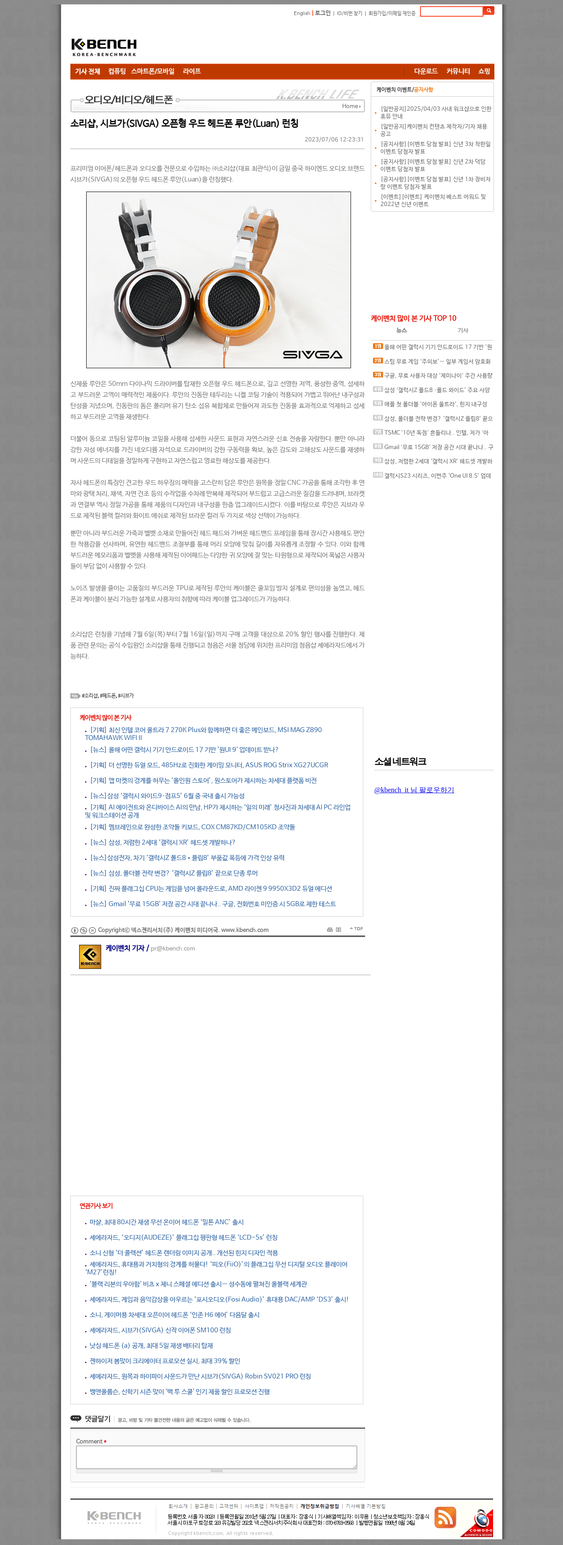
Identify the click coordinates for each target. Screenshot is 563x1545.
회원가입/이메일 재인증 (392, 13)
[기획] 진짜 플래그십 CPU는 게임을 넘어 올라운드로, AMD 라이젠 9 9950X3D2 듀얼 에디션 (208, 888)
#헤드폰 (108, 696)
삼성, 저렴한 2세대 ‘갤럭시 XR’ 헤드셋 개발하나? (433, 463)
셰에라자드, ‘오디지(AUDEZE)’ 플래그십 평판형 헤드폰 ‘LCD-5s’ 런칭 (181, 1237)
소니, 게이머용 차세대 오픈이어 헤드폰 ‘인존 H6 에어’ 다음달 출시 (172, 1315)
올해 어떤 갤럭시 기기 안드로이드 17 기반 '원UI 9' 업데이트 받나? (432, 349)
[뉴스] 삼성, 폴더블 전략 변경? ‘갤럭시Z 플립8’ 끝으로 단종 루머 (171, 873)
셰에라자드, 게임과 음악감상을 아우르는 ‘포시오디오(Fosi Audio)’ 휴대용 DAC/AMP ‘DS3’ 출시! (217, 1299)
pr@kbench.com (173, 949)
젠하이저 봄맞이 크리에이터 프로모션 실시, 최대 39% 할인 (162, 1361)
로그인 (323, 13)
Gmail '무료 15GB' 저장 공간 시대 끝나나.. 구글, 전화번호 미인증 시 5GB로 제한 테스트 (433, 449)
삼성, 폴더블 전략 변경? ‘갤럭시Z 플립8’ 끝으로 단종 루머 (433, 421)
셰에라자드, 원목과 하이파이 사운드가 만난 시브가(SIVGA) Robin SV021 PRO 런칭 (198, 1376)
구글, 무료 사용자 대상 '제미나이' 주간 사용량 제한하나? (433, 378)
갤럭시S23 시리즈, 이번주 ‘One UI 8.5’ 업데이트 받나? (432, 478)
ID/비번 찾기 (349, 13)
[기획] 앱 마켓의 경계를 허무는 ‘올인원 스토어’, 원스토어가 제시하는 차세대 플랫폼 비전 (201, 780)
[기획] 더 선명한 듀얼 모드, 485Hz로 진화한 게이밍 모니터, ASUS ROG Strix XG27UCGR (206, 765)
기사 (463, 330)
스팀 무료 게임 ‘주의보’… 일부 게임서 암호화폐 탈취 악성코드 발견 (432, 364)
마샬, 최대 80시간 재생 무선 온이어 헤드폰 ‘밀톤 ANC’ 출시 (164, 1222)
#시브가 (126, 696)
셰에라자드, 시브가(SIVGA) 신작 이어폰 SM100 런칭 (158, 1330)
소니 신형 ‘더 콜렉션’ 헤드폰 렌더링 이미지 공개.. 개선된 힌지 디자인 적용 (181, 1253)
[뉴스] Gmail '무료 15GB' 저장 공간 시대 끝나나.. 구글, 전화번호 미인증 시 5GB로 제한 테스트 (210, 904)
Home (350, 106)
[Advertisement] (334, 42)
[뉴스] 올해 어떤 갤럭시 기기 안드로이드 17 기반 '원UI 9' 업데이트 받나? (182, 750)
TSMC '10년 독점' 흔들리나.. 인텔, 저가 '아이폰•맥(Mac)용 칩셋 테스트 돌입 (431, 435)
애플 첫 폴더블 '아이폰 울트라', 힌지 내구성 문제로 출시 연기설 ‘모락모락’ (430, 406)
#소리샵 (90, 696)
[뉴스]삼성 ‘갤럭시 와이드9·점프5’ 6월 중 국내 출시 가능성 (165, 796)
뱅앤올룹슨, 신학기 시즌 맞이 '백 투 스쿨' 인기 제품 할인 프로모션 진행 (177, 1392)
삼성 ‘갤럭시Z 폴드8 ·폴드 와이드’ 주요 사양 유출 (431, 392)
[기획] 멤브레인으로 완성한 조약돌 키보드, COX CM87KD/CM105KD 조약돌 (190, 827)
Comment (91, 1442)
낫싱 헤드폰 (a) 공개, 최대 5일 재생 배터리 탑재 (149, 1345)
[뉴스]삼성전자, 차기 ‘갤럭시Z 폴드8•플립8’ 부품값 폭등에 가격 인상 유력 (185, 858)
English (302, 13)
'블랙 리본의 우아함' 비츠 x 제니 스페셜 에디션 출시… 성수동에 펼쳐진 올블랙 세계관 (196, 1284)
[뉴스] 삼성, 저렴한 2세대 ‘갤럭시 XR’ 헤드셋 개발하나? (160, 842)
